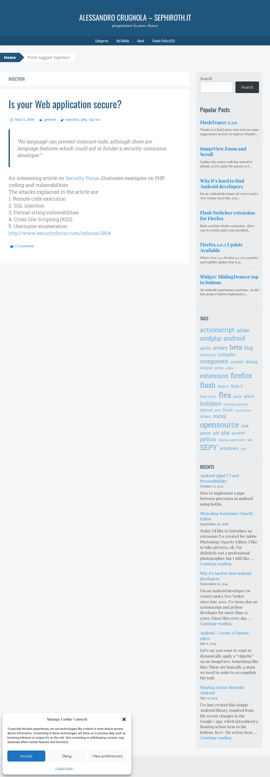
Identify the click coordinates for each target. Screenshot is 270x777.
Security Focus (82, 178)
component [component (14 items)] (214, 361)
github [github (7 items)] (249, 396)
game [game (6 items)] (237, 396)
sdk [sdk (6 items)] (249, 440)
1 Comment (24, 246)
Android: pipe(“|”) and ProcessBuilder (219, 478)
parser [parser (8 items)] (205, 432)
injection (72, 119)
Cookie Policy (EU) (163, 40)
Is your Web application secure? (65, 103)
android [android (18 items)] (234, 338)
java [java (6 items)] (218, 410)
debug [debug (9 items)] (251, 361)
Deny (67, 756)
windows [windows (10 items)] (229, 448)
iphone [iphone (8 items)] (206, 409)
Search (206, 78)
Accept (26, 756)
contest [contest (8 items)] (237, 361)
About (140, 40)
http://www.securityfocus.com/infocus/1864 (60, 233)
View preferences (107, 756)
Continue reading (215, 563)
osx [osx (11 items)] (245, 425)
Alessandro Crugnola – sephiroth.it (135, 17)
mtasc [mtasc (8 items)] (205, 416)
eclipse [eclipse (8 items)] (206, 367)
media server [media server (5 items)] (243, 410)
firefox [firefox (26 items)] (241, 375)
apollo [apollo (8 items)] (205, 348)
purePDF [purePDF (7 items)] (238, 433)
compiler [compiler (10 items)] (227, 354)
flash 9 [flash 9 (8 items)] (237, 386)
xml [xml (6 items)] (243, 449)
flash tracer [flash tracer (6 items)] (208, 396)
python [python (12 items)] (208, 439)
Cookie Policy (64, 768)
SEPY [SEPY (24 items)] (208, 447)
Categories (101, 40)
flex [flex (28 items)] (225, 395)
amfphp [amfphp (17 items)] (210, 338)
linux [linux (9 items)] (228, 410)
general (50, 119)
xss (97, 119)
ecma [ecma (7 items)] (219, 367)
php (84, 119)
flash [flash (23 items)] (208, 385)
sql (91, 119)
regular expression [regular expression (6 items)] (231, 440)
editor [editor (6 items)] (230, 368)
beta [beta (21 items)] (236, 347)
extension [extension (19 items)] (214, 376)
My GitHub (122, 40)
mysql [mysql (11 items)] (219, 416)
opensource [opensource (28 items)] (219, 424)
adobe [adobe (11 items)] (243, 330)
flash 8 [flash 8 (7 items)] (223, 386)
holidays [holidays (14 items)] (210, 403)
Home (10, 57)
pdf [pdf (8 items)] (216, 432)
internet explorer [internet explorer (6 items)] (236, 404)
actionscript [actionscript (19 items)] (217, 330)
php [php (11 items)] (225, 432)
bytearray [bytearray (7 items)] (208, 354)
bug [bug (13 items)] (248, 347)
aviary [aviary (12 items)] (220, 347)
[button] (124, 719)
